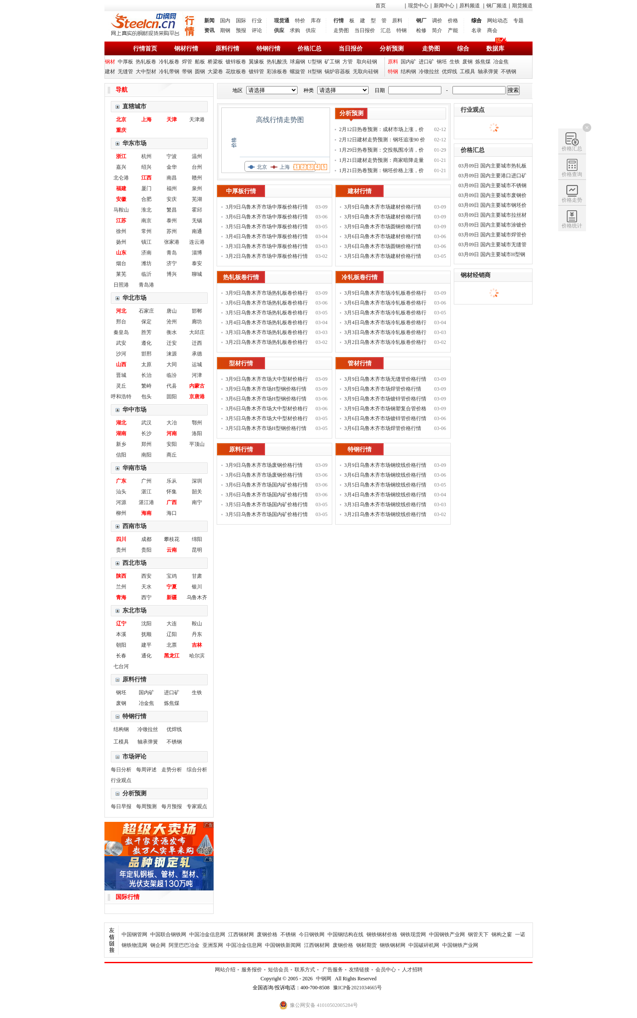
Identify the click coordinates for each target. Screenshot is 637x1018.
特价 (300, 21)
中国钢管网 (134, 934)
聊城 (197, 274)
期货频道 (522, 6)
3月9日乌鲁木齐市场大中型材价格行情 (267, 380)
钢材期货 (366, 945)
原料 (397, 21)
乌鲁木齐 (197, 597)
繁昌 (172, 210)
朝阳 (121, 645)
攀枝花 (171, 539)
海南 (146, 513)
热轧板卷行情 (241, 277)
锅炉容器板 (337, 72)
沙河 (121, 354)
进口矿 (426, 62)
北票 (172, 645)
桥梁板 (215, 62)
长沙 (146, 433)
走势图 (341, 30)
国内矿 (408, 62)
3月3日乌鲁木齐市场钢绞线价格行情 (385, 505)
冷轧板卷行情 (360, 277)
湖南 (121, 433)
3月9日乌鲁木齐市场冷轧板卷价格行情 (385, 294)
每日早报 (121, 806)
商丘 (172, 455)
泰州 (172, 221)
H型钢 (315, 72)
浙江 (121, 156)
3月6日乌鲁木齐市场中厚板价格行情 (267, 217)
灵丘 (121, 386)
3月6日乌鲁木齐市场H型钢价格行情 (266, 399)
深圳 (197, 481)
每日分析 (121, 770)
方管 (347, 62)
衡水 (172, 332)
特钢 (401, 30)
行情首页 (145, 48)
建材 (110, 72)
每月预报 (171, 806)
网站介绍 (225, 970)
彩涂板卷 (277, 72)
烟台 (121, 263)
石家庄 (146, 311)
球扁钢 (297, 62)
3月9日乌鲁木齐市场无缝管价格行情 (385, 379)
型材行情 (241, 363)
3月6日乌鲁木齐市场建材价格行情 (382, 236)
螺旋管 (297, 72)
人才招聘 (412, 970)
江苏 (121, 221)
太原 (146, 364)
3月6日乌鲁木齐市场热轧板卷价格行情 (267, 304)
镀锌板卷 (236, 62)
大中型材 (146, 72)
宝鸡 (172, 576)
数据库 (495, 48)
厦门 (146, 188)
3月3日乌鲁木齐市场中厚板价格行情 (267, 246)
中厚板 (125, 62)
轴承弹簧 (488, 72)
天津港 (197, 119)
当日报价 (364, 30)
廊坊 (197, 322)
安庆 (172, 199)
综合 (463, 48)
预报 (241, 30)
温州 (197, 156)
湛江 (146, 492)
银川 (197, 587)
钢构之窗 (501, 934)
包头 (146, 397)
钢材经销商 (476, 275)
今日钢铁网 (311, 934)
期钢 (225, 30)
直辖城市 (134, 106)
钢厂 (421, 21)
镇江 (146, 242)
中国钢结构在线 (345, 934)
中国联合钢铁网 (168, 934)
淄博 (197, 253)
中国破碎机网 (423, 945)
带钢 (187, 72)
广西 (172, 502)
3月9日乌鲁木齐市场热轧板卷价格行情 (267, 294)
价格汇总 (309, 48)
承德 (197, 354)
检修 (421, 30)
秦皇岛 (121, 332)
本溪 (121, 634)
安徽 (121, 199)
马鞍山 (121, 210)
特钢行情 (268, 48)
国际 (241, 21)
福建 (121, 188)
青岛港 (146, 285)
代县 (172, 386)
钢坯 (442, 62)
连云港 (197, 242)
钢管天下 (478, 934)
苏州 (172, 231)
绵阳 (197, 539)
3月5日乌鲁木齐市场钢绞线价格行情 (385, 485)
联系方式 (305, 970)
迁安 (172, 343)
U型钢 (315, 62)
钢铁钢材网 (392, 945)
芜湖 (197, 199)
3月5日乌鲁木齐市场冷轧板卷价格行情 (385, 314)
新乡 (121, 444)
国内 (225, 21)
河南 (172, 433)
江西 (146, 178)
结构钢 (408, 72)
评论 (257, 30)
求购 (295, 30)
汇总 (386, 30)
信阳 (121, 455)
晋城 (121, 375)
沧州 (172, 322)
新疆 (172, 597)
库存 (316, 21)
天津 (172, 119)
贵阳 (146, 550)
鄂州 (197, 423)
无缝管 (125, 72)
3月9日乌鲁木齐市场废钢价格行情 (264, 465)
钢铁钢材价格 (381, 934)
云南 (172, 550)
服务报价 (251, 970)
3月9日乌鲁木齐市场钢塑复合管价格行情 (385, 410)
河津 (197, 375)
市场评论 (134, 756)
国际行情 (128, 897)
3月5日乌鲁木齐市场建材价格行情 (382, 256)
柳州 (121, 513)
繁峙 (146, 386)
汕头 (121, 492)
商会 (492, 30)
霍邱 (197, 210)
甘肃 (197, 576)
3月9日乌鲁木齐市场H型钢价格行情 (266, 389)
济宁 (172, 263)
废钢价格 (267, 934)
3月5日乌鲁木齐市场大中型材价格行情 (267, 419)
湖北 (121, 423)
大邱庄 (197, 332)
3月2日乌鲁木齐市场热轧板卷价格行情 (267, 343)
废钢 (467, 62)
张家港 (171, 242)
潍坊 (146, 263)
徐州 (121, 231)
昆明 (197, 550)
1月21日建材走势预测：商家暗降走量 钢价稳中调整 (381, 161)
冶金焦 (501, 62)
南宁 (197, 502)
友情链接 (359, 970)
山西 (121, 364)
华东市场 (134, 143)
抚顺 (146, 634)
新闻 (209, 21)
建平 (146, 645)
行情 (338, 21)
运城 (197, 364)
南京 (146, 221)
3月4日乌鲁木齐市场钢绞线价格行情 (385, 495)
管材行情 (360, 363)
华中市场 (134, 409)
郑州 (146, 444)
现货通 (281, 21)
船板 (200, 62)
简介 (437, 30)
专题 (518, 21)
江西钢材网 (241, 934)
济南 (146, 253)
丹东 (197, 634)
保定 (146, 322)
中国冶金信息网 (207, 934)
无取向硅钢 (365, 72)
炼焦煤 (483, 62)
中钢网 (323, 979)
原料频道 (469, 6)
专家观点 (197, 806)
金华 (172, 167)
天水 (146, 587)
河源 (121, 502)
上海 (146, 119)
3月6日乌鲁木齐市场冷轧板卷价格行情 (385, 304)
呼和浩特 (121, 397)
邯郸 (197, 311)
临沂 (146, 274)
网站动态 (497, 21)
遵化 (146, 343)
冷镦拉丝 (429, 72)
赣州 (197, 178)
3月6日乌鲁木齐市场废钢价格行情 (264, 475)
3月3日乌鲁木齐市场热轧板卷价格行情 (267, 333)
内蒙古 (197, 386)
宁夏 (172, 587)
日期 (380, 90)
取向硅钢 (367, 62)
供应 (279, 30)
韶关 (197, 492)
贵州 (121, 550)
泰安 (197, 263)
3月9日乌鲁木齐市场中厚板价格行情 (267, 207)
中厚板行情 (241, 191)
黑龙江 (171, 656)
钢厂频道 (496, 6)
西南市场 (134, 526)
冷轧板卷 (169, 62)
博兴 (172, 274)
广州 (146, 481)
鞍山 (197, 624)
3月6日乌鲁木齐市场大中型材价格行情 (267, 410)
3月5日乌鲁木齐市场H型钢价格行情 (266, 428)
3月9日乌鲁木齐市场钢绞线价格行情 (385, 465)
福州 (172, 188)
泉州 (197, 188)
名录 (476, 30)
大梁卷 (215, 72)
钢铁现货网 (413, 934)
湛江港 (146, 502)
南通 (197, 231)
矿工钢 (332, 62)
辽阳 (172, 634)
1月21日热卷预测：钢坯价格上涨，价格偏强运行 (381, 171)
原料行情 (227, 48)
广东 (121, 481)
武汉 (146, 423)
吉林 (197, 645)
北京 (121, 119)
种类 (309, 90)
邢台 (121, 322)
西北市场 (134, 563)
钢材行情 (186, 48)
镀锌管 (256, 72)
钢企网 (158, 945)
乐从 (172, 481)
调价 (437, 21)
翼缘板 (256, 62)
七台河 (121, 666)
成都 (146, 539)
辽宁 (121, 624)
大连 (172, 624)
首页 (380, 6)
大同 (172, 364)
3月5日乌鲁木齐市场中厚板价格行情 (267, 227)
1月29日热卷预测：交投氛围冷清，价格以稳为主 (381, 151)
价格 (453, 21)
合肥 (146, 199)
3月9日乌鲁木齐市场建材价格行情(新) (382, 208)
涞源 (172, 354)
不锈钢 (508, 72)
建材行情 (360, 191)
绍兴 (146, 167)
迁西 (197, 343)
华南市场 (134, 468)
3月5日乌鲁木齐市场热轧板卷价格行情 (267, 314)
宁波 (172, 156)
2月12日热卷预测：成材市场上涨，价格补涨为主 (381, 130)
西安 (146, 576)
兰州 (121, 587)
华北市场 (134, 298)
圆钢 (200, 72)
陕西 (121, 576)
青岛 (172, 253)
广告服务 (332, 970)
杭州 (146, 156)
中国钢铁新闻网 (283, 945)
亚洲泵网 (212, 945)
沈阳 (146, 624)
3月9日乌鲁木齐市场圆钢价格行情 (382, 227)
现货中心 (418, 6)
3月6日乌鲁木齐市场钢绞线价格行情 (385, 475)
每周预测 (146, 806)
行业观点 (121, 780)
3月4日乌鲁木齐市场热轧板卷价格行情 (267, 323)
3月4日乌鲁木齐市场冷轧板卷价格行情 (385, 323)
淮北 (146, 210)
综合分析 (197, 770)
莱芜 (121, 274)
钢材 (110, 62)
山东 (121, 253)
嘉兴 (121, 167)
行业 (257, 21)
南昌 (172, 178)
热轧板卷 (146, 62)
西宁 (146, 597)
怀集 (172, 492)
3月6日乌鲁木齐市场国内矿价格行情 (267, 485)
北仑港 (121, 178)
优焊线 (449, 72)
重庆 (121, 130)
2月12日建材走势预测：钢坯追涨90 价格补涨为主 (382, 141)
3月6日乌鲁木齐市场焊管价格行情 (382, 428)
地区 (237, 90)
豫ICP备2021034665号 (357, 988)
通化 (146, 656)
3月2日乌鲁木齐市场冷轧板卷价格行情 (385, 343)
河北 (121, 311)
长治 (146, 375)
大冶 (172, 423)
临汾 (172, 375)
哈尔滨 (197, 656)
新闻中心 (444, 6)
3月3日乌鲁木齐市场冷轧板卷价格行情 (385, 333)
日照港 (121, 285)
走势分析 (171, 770)
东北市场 (134, 610)
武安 (121, 343)
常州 (146, 231)
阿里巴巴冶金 (184, 945)
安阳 (172, 444)
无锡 (197, 221)
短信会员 (278, 970)
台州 (197, 167)
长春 (121, 656)
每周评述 (146, 770)
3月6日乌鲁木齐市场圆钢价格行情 (382, 246)
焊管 (187, 62)
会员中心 (385, 970)
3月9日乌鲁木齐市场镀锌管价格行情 (385, 399)
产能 (453, 30)
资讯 (209, 30)
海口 (172, 513)
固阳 (172, 397)
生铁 (454, 62)
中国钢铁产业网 (447, 934)
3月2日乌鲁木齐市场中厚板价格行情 (267, 256)
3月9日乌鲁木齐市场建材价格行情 (382, 217)
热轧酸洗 (277, 62)
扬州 (121, 242)
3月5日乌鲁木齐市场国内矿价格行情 (267, 505)
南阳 (146, 455)
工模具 (467, 72)
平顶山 (197, 444)
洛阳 (197, 433)
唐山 (172, 311)
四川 (121, 539)
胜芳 (146, 332)
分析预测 (392, 48)
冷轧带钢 (169, 72)
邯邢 (146, 354)
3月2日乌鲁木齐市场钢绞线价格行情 (385, 514)
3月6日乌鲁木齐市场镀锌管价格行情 (385, 418)
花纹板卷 (236, 72)
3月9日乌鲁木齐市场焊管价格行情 (382, 389)
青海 (121, 597)
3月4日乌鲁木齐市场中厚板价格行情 (267, 236)
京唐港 (197, 397)
